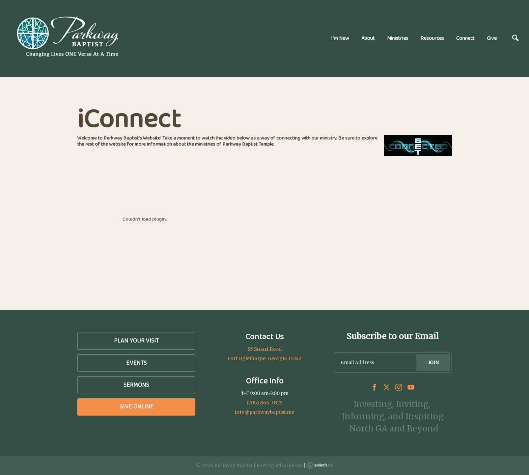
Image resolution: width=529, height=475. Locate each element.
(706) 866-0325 (265, 403)
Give (492, 38)
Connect (465, 38)
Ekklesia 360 (319, 465)
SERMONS (136, 384)
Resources (432, 38)
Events (136, 362)
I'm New (340, 38)
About (368, 38)
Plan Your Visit (136, 340)
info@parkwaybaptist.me (264, 412)
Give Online (136, 406)
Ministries (397, 38)
